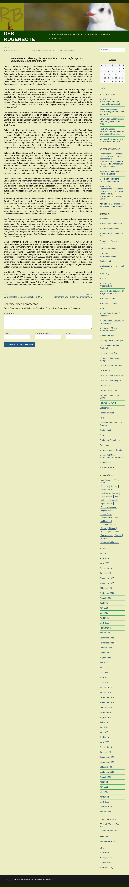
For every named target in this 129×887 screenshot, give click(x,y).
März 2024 (104, 682)
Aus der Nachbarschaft (110, 229)
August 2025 (105, 598)
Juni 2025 (104, 608)
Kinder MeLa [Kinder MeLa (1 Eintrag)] (106, 514)
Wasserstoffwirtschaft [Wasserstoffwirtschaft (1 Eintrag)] (109, 542)
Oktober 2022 (106, 767)
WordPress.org (106, 867)
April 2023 (104, 737)
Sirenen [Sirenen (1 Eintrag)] (112, 528)
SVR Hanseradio (107, 841)
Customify (49, 879)
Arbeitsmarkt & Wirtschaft (111, 224)
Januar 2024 (105, 692)
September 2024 (107, 653)
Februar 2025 (106, 628)
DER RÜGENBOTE (19, 36)
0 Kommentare (67, 50)
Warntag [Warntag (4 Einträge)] (118, 535)
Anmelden (104, 852)
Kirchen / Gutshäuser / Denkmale (110, 314)
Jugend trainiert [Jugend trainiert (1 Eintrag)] (107, 511)
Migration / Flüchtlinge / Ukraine (110, 396)
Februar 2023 (106, 747)
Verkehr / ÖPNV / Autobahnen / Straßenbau (111, 456)
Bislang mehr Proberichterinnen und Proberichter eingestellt (110, 101)
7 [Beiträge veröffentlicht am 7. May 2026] (112, 71)
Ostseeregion (106, 408)
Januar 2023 (105, 752)
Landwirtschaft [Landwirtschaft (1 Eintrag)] (106, 518)
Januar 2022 (105, 812)
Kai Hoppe (104, 171)
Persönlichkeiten (107, 413)
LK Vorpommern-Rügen (110, 380)
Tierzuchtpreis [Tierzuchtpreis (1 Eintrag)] (106, 535)
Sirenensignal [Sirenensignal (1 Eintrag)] (106, 532)
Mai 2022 (104, 792)
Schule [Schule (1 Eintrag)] (103, 528)
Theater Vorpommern (109, 830)
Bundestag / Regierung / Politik (44, 50)
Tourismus (104, 445)
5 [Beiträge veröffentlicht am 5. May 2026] (105, 71)
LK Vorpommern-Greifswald (112, 375)
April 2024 (104, 678)
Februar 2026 (106, 568)
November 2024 (107, 643)
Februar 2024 (106, 687)
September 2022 (107, 772)
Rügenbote (9, 50)
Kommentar (10, 313)
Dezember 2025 (107, 578)
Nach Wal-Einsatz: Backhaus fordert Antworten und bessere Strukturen (112, 131)
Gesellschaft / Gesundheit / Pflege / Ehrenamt (112, 292)
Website (70, 333)
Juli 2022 (104, 782)
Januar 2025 (105, 633)
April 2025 (104, 618)
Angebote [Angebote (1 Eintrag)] (104, 486)
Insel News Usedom (108, 303)
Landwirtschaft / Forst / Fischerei (110, 347)
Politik (102, 418)
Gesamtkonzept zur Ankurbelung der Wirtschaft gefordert (112, 111)
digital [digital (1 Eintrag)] (117, 497)
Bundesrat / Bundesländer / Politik (112, 235)
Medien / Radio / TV (108, 390)
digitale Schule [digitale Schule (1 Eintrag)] (106, 504)
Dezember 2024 (107, 638)
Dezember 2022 (107, 757)
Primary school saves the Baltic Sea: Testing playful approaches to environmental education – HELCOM (111, 159)
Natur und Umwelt (108, 403)
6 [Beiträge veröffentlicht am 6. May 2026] (108, 71)
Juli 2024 (104, 663)
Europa (103, 278)
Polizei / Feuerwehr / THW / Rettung (112, 424)
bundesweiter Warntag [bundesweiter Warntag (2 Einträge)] (109, 493)
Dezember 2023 (107, 697)
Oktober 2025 (106, 588)
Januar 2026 (105, 573)
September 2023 (107, 712)
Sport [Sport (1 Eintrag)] (117, 532)
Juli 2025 (104, 603)
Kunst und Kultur (107, 336)
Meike (102, 179)
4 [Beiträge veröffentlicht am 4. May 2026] (101, 71)
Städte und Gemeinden (110, 440)
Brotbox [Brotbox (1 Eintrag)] (114, 486)
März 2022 (104, 802)
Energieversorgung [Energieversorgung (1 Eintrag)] (108, 507)
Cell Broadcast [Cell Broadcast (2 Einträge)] (106, 497)
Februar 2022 (106, 807)
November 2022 (107, 762)
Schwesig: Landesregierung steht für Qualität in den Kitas (112, 121)
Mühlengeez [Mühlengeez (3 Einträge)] (106, 521)
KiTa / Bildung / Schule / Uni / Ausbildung (112, 322)
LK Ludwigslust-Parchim (110, 353)
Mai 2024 (104, 672)
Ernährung (104, 273)
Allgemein (104, 219)
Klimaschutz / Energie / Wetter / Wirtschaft (110, 329)
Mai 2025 (104, 613)
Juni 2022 (104, 787)
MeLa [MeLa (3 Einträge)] (117, 518)
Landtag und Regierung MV (112, 341)
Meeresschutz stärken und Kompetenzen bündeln (111, 140)
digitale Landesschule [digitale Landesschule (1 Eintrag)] (109, 500)
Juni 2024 (104, 668)
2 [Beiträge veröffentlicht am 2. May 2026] (119, 68)
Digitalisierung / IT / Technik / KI (112, 267)
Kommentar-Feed (107, 862)
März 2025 (104, 623)
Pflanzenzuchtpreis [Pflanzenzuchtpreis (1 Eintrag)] (108, 525)
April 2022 (104, 797)
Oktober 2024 (106, 648)
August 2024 (105, 658)
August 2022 (105, 777)
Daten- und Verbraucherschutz (108, 254)
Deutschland (105, 261)
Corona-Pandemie (108, 249)
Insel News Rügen (108, 298)
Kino (102, 308)
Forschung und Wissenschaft (106, 284)
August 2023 (105, 717)
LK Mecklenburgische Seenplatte (109, 359)
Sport (102, 435)
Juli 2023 (104, 722)
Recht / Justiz (106, 430)
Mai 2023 (104, 732)
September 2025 (107, 593)
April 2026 (104, 558)
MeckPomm (105, 385)
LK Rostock (105, 370)
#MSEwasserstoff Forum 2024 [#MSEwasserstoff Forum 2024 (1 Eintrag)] (110, 481)
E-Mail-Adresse (43, 333)
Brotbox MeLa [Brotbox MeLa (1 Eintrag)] (106, 490)
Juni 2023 (104, 727)
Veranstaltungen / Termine (111, 450)
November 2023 (107, 702)
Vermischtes (105, 463)
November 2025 (107, 583)
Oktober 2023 (106, 707)
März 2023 (104, 742)
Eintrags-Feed (106, 857)
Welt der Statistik (107, 467)
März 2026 (104, 563)
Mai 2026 (104, 553)
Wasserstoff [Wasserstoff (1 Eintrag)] (105, 538)
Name (7, 333)
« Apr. (102, 88)
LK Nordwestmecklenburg (111, 366)
